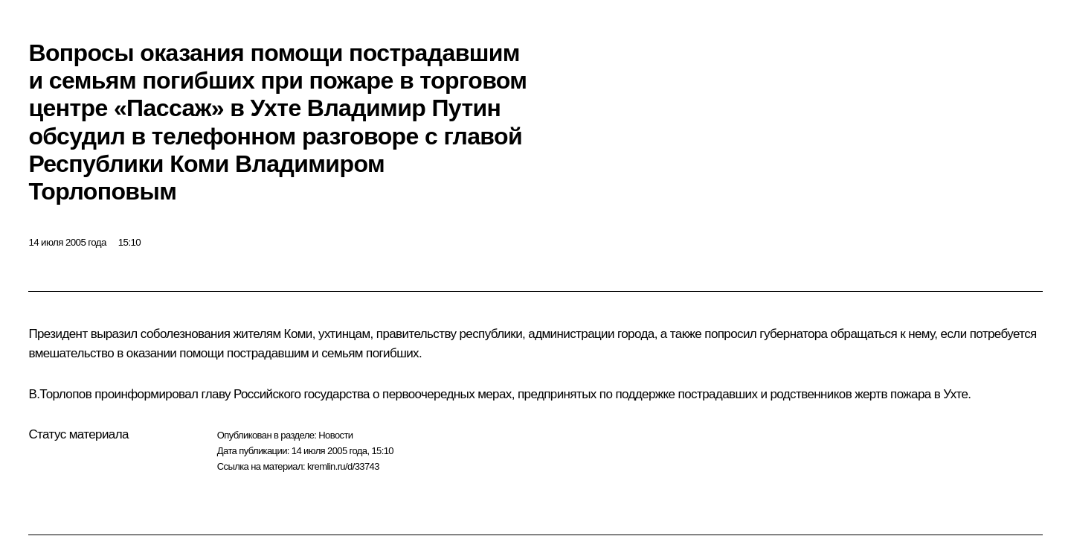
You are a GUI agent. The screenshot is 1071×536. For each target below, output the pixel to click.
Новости (335, 435)
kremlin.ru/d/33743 (343, 466)
